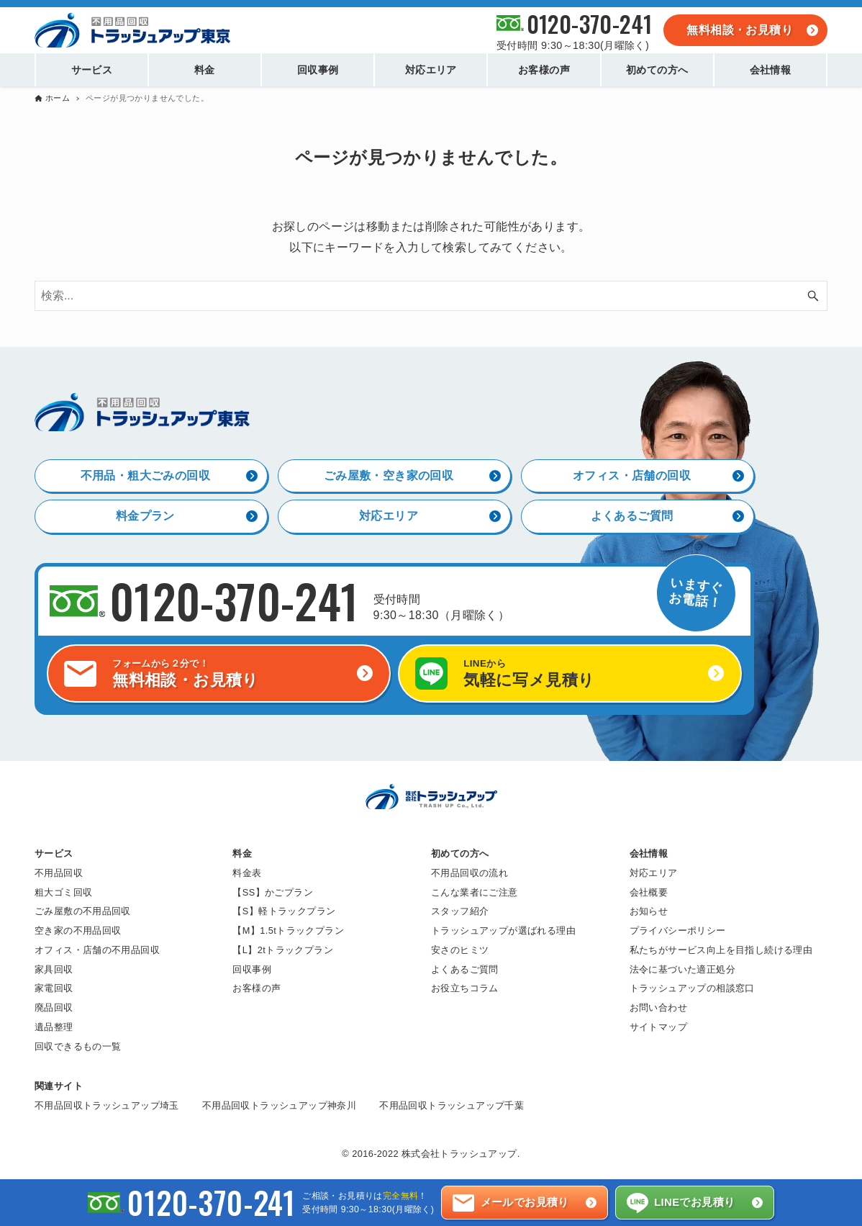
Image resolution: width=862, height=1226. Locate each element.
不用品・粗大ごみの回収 (145, 475)
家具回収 (54, 968)
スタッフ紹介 (460, 911)
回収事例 (251, 968)
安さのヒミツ (460, 950)
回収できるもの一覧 (78, 1046)
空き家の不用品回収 (78, 930)
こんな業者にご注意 (474, 891)
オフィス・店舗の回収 (632, 475)
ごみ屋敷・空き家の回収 (388, 475)
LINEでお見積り (694, 1202)
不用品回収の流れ (469, 872)
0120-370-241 (590, 23)
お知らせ (649, 911)
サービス (54, 852)
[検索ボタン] (813, 296)
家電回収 (54, 988)
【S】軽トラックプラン (283, 911)
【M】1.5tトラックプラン (288, 930)
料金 (242, 852)
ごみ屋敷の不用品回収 (83, 911)
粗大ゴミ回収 (63, 891)
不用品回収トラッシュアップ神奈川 (279, 1105)
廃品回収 (54, 1007)
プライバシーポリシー (678, 930)
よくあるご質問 (632, 515)
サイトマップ (658, 1027)
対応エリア (388, 515)
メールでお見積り (525, 1202)
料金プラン (145, 515)
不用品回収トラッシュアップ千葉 (451, 1105)
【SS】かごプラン (272, 891)
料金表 (246, 872)
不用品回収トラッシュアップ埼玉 (107, 1105)
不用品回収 (59, 872)
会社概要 (649, 891)
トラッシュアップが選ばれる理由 (503, 930)
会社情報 (649, 852)
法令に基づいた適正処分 (682, 968)
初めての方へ (460, 852)
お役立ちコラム (465, 988)
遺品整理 (54, 1027)
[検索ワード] (431, 296)
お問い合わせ (658, 1007)
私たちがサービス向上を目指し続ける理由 (721, 950)
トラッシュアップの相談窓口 (692, 988)
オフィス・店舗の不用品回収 (97, 950)
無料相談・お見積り (739, 30)
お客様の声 (256, 988)
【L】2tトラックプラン (282, 950)
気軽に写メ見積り (586, 672)
